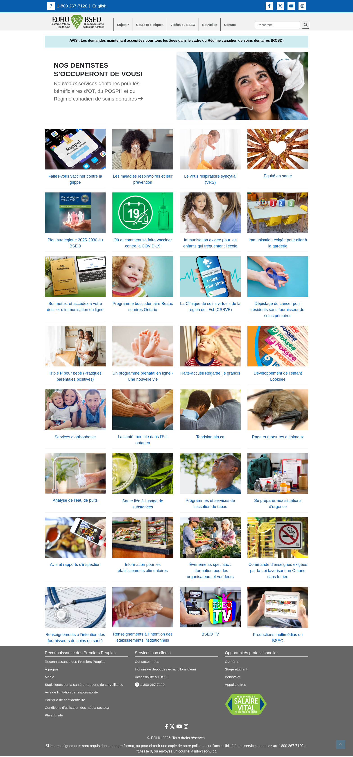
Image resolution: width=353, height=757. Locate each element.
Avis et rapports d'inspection (75, 565)
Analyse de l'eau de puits (75, 501)
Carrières (232, 662)
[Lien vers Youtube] (291, 5)
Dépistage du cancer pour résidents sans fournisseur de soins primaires (277, 310)
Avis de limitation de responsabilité (72, 693)
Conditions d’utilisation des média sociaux (78, 708)
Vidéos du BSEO (190, 25)
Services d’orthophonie (75, 437)
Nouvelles (219, 25)
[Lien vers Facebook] (269, 5)
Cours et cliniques (153, 25)
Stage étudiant (236, 670)
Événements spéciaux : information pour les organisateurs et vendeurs (210, 571)
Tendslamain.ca (210, 437)
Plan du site (54, 716)
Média (50, 677)
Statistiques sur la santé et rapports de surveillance (85, 685)
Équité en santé (278, 176)
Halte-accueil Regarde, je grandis (210, 374)
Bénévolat (233, 677)
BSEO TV (210, 635)
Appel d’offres (236, 685)
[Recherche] (305, 25)
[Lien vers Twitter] (280, 5)
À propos (52, 670)
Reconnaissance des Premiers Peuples (76, 662)
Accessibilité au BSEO (153, 677)
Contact (242, 25)
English (100, 5)
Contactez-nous (147, 662)
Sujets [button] (122, 25)
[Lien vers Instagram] (302, 5)
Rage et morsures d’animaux (278, 437)
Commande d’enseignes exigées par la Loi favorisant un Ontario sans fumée (277, 571)
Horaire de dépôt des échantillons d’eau (166, 670)
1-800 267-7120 (68, 5)
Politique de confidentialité (66, 700)
